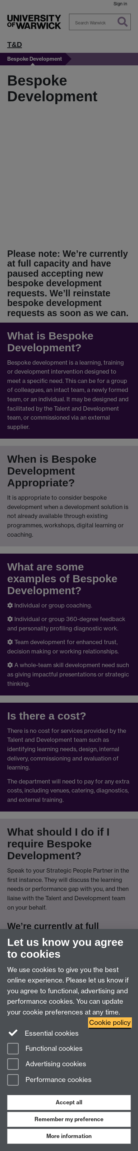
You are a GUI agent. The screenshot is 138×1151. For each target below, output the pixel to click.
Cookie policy (110, 1022)
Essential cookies (43, 1032)
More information (69, 1136)
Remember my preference (69, 1119)
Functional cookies (45, 1049)
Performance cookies (49, 1080)
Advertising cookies (46, 1064)
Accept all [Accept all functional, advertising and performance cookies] (69, 1102)
